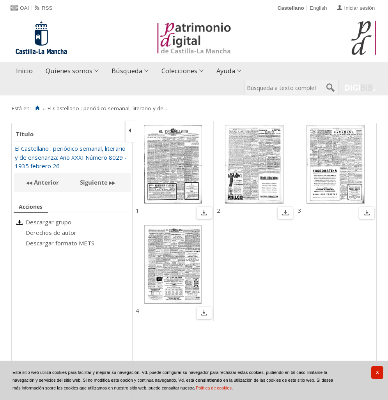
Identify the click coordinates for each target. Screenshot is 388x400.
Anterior (45, 182)
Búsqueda (127, 70)
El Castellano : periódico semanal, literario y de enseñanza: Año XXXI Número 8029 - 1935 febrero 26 (71, 157)
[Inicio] (37, 108)
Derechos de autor (51, 232)
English (318, 8)
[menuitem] (26, 71)
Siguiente (93, 182)
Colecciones (179, 70)
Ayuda (225, 70)
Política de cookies (214, 388)
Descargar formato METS (60, 243)
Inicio (24, 70)
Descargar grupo (48, 222)
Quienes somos (69, 70)
